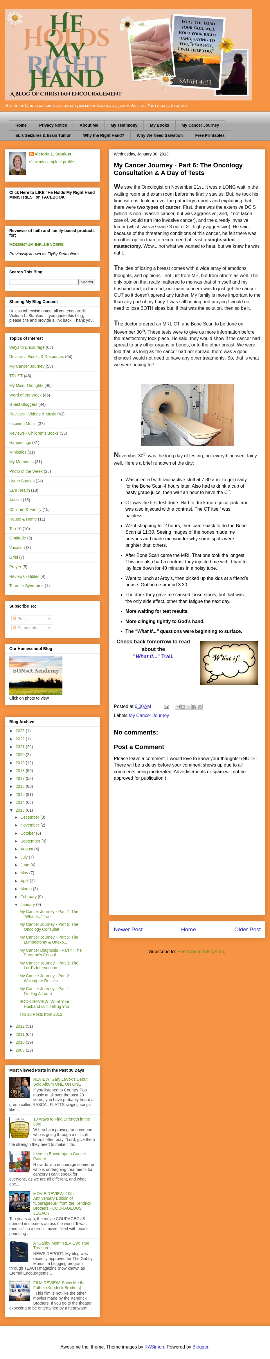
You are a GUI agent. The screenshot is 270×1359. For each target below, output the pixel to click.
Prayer (15, 567)
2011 (21, 1034)
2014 (21, 802)
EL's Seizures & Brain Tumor (43, 135)
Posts (20, 618)
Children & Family (25, 509)
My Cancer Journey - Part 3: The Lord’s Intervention (48, 965)
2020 (21, 754)
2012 (21, 1026)
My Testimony (124, 125)
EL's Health (19, 490)
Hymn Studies (22, 481)
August (27, 849)
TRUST (16, 376)
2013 (21, 810)
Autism (15, 500)
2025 (21, 730)
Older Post (247, 929)
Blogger (200, 1346)
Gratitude (17, 538)
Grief (13, 557)
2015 (21, 794)
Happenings (20, 442)
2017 (21, 778)
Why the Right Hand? (104, 135)
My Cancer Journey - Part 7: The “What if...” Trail (48, 914)
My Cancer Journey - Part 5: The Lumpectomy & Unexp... (48, 939)
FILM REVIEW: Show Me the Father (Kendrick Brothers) (59, 1285)
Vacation (17, 547)
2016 (21, 786)
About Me (89, 125)
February (29, 896)
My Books (159, 125)
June (25, 865)
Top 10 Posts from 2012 (40, 1014)
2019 (21, 762)
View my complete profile (51, 162)
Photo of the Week (26, 471)
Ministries (17, 452)
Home (21, 125)
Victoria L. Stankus (53, 154)
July (24, 857)
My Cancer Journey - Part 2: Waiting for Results (44, 978)
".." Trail (152, 656)
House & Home (23, 519)
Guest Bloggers (23, 404)
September (30, 841)
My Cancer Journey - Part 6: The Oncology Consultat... (48, 927)
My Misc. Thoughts (26, 385)
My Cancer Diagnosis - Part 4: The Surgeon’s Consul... (50, 953)
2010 (21, 1042)
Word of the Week (25, 395)
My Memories (21, 461)
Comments (25, 627)
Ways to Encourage (27, 347)
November (30, 825)
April (25, 881)
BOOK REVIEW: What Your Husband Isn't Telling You (44, 1004)
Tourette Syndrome (26, 585)
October (28, 833)
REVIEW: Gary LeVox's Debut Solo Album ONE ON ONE (60, 1082)
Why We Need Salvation (160, 135)
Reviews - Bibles (24, 576)
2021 (21, 746)
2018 (21, 770)
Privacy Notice (53, 125)
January (28, 904)
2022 (21, 739)
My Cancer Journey (200, 125)
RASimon (154, 1346)
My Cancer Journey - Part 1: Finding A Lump (44, 991)
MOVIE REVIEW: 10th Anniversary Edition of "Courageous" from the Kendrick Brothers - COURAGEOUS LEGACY (62, 1203)
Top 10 (15, 528)
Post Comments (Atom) (201, 951)
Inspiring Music (22, 423)
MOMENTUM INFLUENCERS (36, 244)
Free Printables (210, 135)
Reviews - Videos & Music (32, 414)
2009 (21, 1050)
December (30, 817)
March (26, 888)
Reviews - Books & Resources (36, 356)
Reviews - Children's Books (34, 433)
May (24, 872)
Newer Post (128, 929)
